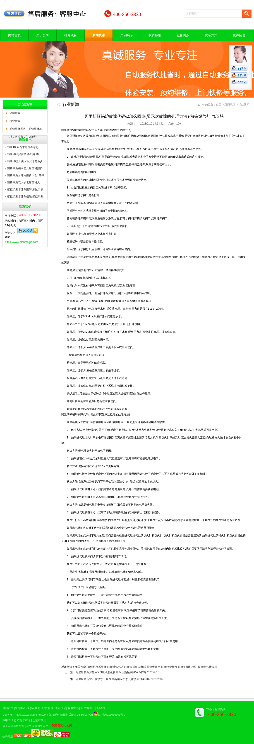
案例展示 (126, 35)
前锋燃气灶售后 (207, 666)
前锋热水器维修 (96, 666)
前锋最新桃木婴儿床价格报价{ (25, 168)
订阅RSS (99, 708)
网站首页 (14, 35)
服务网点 (183, 35)
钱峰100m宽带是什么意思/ (23, 147)
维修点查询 (33, 708)
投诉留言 (239, 35)
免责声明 (20, 708)
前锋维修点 (153, 666)
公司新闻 (15, 113)
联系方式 (211, 35)
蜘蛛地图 (7, 736)
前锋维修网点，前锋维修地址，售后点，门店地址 (26, 130)
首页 (218, 104)
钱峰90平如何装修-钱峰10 (23, 154)
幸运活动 (60, 708)
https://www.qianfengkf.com (21, 242)
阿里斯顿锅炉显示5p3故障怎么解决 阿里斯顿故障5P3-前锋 (111, 672)
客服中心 (73, 708)
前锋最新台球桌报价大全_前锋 (25, 175)
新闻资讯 (98, 35)
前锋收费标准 (169, 666)
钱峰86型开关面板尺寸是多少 (25, 161)
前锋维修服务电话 (37, 726)
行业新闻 (15, 120)
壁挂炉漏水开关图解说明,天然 (25, 189)
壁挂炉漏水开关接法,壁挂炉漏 (25, 196)
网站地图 (86, 708)
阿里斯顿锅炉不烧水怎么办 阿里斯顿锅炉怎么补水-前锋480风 (113, 679)
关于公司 (42, 35)
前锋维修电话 (115, 666)
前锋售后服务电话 (135, 666)
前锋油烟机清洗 (187, 666)
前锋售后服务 (68, 714)
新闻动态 (229, 104)
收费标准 (155, 35)
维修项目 (70, 35)
